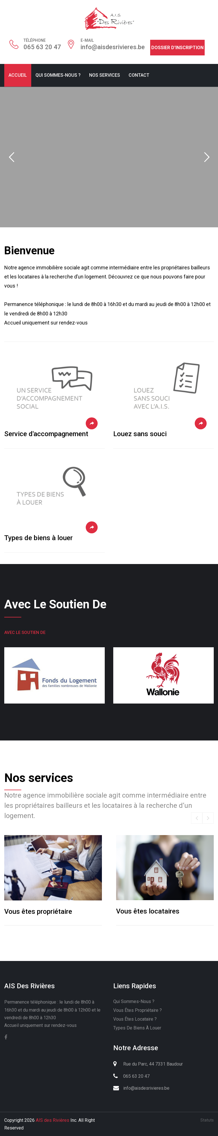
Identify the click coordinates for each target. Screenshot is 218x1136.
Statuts (207, 1120)
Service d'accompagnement (46, 434)
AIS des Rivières (52, 1120)
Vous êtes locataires (147, 911)
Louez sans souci (140, 434)
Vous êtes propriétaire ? (137, 1010)
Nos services (104, 75)
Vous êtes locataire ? (135, 1019)
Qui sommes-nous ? (58, 75)
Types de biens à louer (38, 538)
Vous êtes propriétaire (38, 912)
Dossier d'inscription (177, 47)
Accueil (18, 75)
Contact (139, 75)
